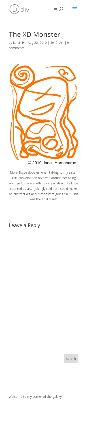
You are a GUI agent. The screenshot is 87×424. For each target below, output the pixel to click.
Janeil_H (18, 42)
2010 (53, 42)
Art (61, 42)
